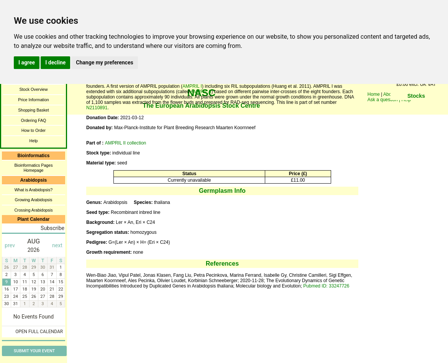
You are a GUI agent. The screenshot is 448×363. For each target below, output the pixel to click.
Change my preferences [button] (104, 62)
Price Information (33, 99)
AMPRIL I (192, 86)
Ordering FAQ (33, 120)
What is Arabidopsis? (34, 189)
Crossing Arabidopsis (33, 210)
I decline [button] (55, 62)
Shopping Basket (33, 110)
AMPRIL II (200, 91)
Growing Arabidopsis (34, 199)
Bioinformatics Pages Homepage (33, 167)
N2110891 (96, 107)
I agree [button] (26, 62)
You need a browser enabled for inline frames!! (416, 107)
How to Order (33, 130)
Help (34, 140)
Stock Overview (33, 89)
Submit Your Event (34, 350)
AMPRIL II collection (125, 143)
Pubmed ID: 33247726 (326, 286)
